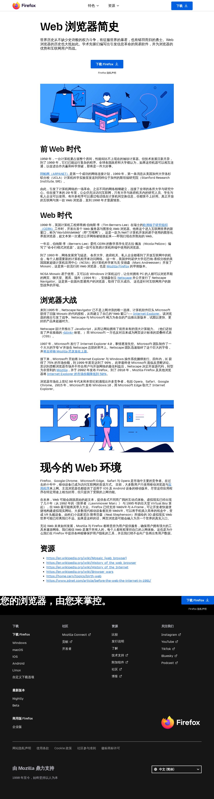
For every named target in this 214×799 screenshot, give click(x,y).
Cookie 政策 (63, 748)
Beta (15, 705)
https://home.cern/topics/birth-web (73, 576)
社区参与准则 (86, 748)
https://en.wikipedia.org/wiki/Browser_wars (79, 572)
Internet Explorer (146, 314)
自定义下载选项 (23, 677)
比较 (115, 634)
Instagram (169, 635)
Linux (16, 670)
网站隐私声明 (21, 748)
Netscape (124, 278)
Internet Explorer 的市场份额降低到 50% (77, 374)
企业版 (17, 727)
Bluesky (167, 656)
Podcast (167, 663)
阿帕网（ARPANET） (55, 174)
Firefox (180, 722)
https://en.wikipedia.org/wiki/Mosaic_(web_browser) (86, 558)
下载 (182, 6)
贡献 (65, 642)
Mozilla (62, 370)
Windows (19, 643)
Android (18, 663)
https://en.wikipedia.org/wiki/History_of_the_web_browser (91, 563)
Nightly (17, 698)
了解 (115, 648)
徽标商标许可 (110, 748)
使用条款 (43, 748)
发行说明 (118, 641)
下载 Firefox (107, 64)
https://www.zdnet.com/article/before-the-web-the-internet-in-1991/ (98, 581)
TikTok (166, 649)
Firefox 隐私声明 (107, 73)
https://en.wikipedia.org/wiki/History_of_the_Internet (87, 567)
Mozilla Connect (74, 635)
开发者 (66, 649)
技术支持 (118, 655)
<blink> (68, 332)
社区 (115, 669)
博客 (115, 676)
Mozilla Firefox (118, 266)
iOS (15, 657)
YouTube (167, 642)
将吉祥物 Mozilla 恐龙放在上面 (65, 351)
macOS (17, 650)
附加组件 (118, 662)
